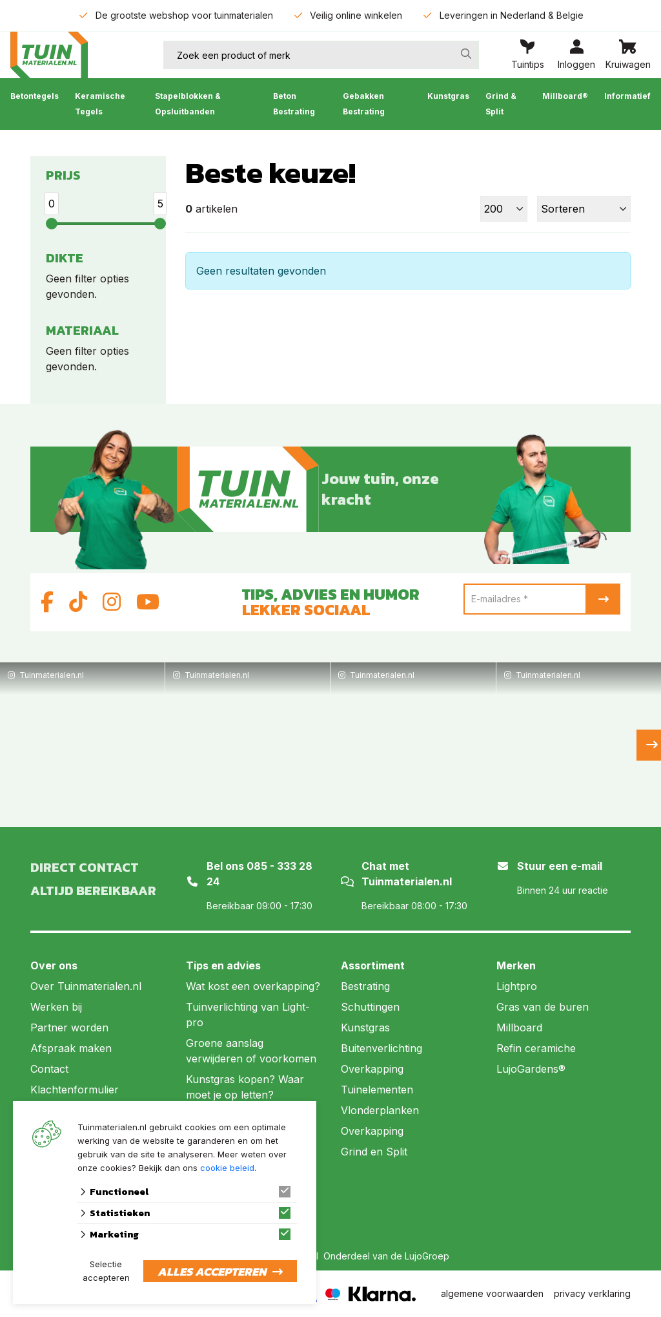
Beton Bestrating (294, 103)
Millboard (519, 1027)
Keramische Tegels (100, 103)
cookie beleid (227, 1168)
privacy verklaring (592, 1293)
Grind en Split (374, 1151)
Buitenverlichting (381, 1048)
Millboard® (565, 96)
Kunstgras (448, 96)
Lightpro (516, 986)
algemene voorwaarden (492, 1293)
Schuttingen (370, 1006)
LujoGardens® (530, 1068)
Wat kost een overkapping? (253, 986)
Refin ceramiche (536, 1048)
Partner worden (69, 1027)
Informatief (627, 96)
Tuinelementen (377, 1089)
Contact (49, 1068)
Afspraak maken (71, 1048)
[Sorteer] (584, 209)
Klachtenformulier (74, 1089)
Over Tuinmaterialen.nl (85, 986)
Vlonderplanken (380, 1110)
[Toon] (503, 209)
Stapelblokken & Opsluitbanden (188, 103)
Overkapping (372, 1068)
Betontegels (34, 96)
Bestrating (365, 986)
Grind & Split (500, 103)
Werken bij (56, 1006)
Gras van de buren (542, 1006)
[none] (466, 54)
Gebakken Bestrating (364, 103)
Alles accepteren (212, 1271)
